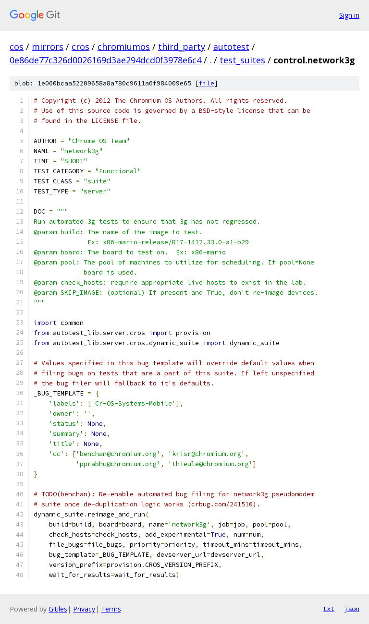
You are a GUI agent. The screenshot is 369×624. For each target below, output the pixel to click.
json (351, 608)
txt (328, 608)
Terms (111, 608)
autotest (231, 46)
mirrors (47, 46)
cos (17, 46)
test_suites (242, 60)
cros (80, 46)
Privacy (84, 608)
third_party (181, 46)
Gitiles (58, 608)
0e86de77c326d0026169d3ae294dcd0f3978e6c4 (105, 60)
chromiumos (124, 46)
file (206, 83)
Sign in (349, 15)
